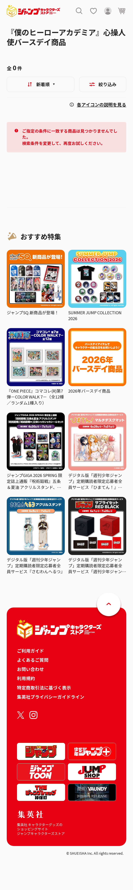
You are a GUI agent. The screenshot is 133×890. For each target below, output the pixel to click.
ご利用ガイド (30, 650)
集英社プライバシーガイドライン (50, 696)
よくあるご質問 (32, 660)
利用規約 (26, 678)
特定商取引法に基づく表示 (44, 687)
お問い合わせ (30, 669)
